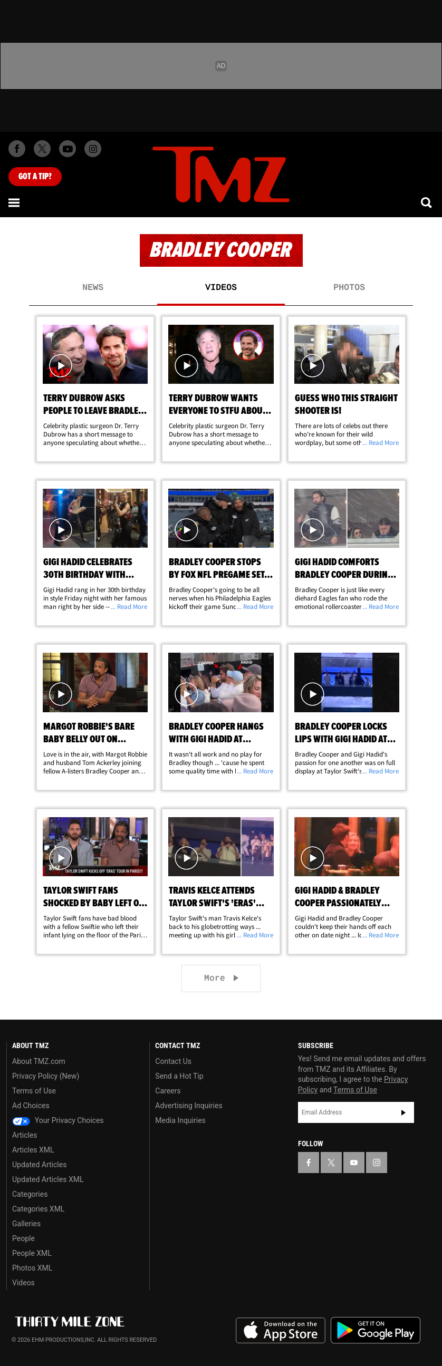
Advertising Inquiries (188, 1105)
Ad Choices (31, 1105)
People (23, 1238)
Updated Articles (39, 1164)
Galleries (26, 1223)
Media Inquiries (180, 1120)
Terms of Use (34, 1091)
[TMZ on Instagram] (92, 148)
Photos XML (32, 1268)
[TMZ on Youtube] (67, 148)
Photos (349, 288)
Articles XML (33, 1150)
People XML (32, 1253)
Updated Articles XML (47, 1179)
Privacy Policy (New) (45, 1076)
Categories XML (38, 1209)
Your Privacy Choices (58, 1120)
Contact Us (173, 1061)
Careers (167, 1091)
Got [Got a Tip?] (35, 176)
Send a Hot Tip (179, 1076)
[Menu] (15, 202)
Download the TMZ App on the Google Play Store (375, 1330)
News (92, 288)
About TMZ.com (38, 1061)
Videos (221, 288)
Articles (24, 1135)
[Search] (427, 202)
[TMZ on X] (42, 148)
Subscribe (403, 1112)
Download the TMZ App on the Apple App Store (280, 1330)
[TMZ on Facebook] (16, 148)
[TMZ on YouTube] (353, 1162)
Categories (29, 1194)
